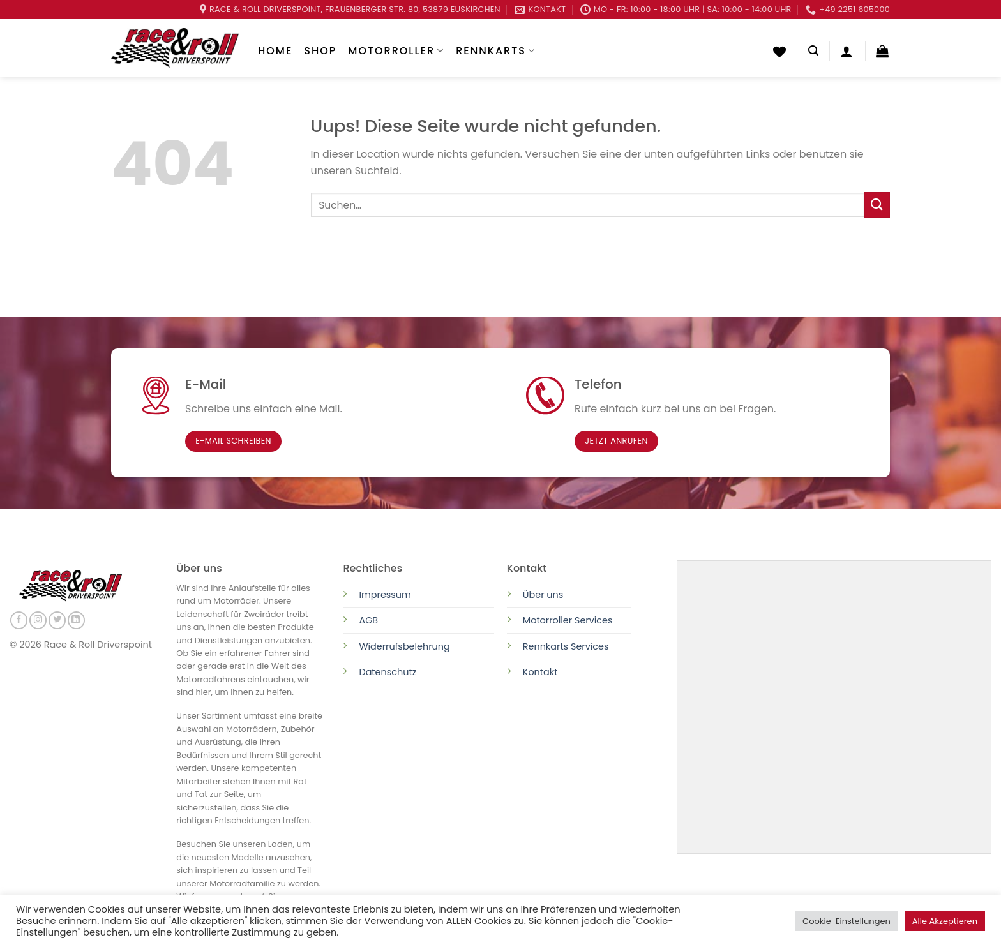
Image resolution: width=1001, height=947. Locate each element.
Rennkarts (496, 50)
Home (275, 50)
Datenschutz (389, 672)
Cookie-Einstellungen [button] (846, 921)
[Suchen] (813, 50)
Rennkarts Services (566, 646)
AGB (368, 620)
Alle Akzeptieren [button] (944, 921)
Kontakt (540, 672)
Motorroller (396, 50)
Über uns (543, 594)
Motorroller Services (568, 620)
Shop (320, 50)
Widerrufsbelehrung (404, 646)
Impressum (384, 594)
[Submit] (877, 204)
